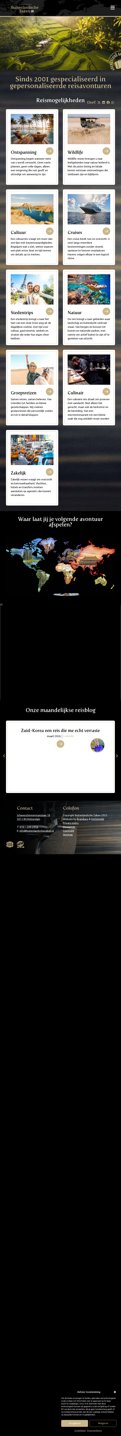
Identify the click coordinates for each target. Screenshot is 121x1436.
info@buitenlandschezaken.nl (36, 830)
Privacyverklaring (94, 1431)
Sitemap (68, 834)
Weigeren (103, 1423)
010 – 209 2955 (29, 826)
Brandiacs (82, 819)
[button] (114, 1392)
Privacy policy (71, 823)
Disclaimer (69, 826)
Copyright (68, 830)
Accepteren (75, 1423)
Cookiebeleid (80, 1431)
